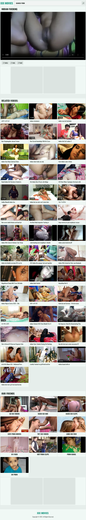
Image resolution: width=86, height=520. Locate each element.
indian (6, 63)
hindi (21, 63)
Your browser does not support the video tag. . (43, 36)
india (13, 63)
